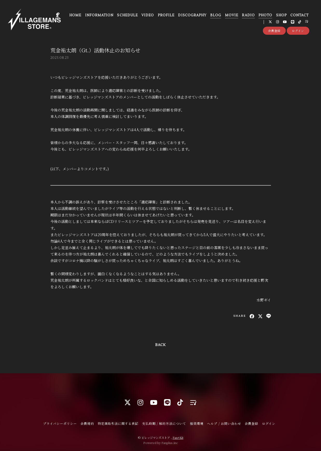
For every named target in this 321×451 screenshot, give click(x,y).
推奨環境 (196, 423)
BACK (160, 345)
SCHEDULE (127, 15)
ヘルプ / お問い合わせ (224, 423)
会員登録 (274, 31)
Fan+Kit (178, 437)
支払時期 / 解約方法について (164, 423)
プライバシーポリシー (60, 423)
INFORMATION (99, 15)
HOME (75, 15)
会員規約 (87, 423)
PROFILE (166, 15)
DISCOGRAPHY (192, 15)
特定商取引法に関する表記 (118, 423)
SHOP (281, 15)
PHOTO (265, 15)
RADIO (248, 15)
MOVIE (231, 15)
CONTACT (299, 15)
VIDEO (147, 15)
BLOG (215, 15)
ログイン (298, 31)
